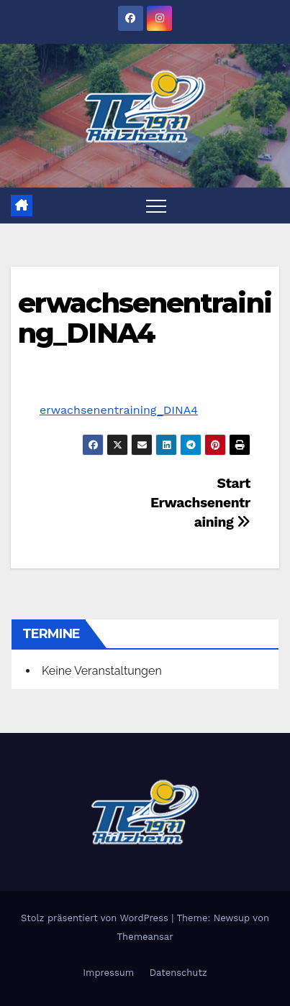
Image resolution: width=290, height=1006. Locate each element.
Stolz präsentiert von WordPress (96, 918)
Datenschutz (178, 972)
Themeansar (145, 936)
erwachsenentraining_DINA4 (144, 318)
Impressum (108, 972)
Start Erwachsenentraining (200, 502)
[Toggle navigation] (156, 205)
